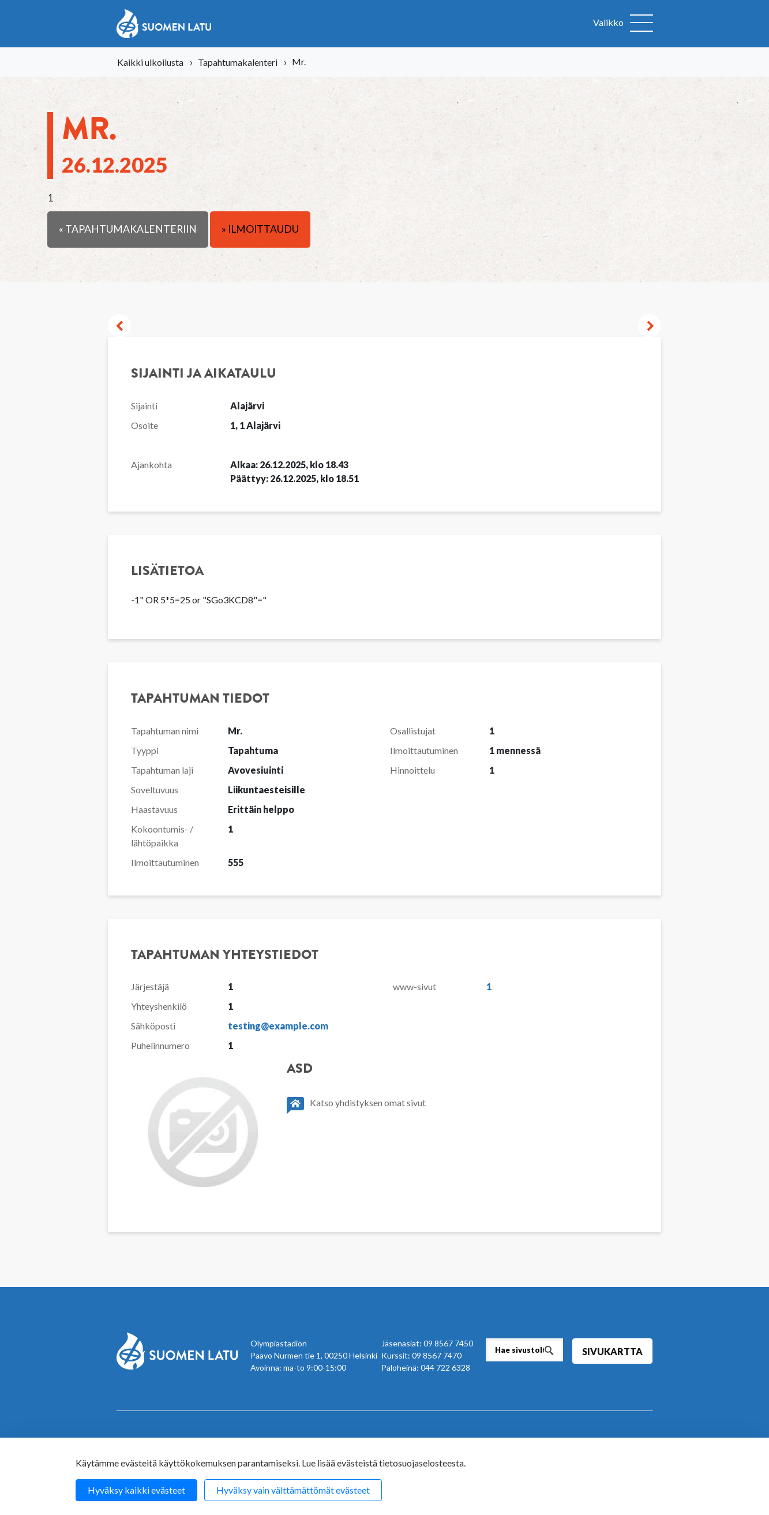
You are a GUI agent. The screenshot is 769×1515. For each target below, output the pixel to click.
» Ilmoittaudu (260, 229)
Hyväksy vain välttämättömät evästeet (293, 1489)
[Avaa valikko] (623, 23)
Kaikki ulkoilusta (150, 62)
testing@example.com (278, 1025)
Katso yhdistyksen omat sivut (356, 1105)
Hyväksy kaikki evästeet (136, 1489)
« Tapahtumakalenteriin (128, 229)
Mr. (115, 141)
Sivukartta (612, 1351)
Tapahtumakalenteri (237, 62)
